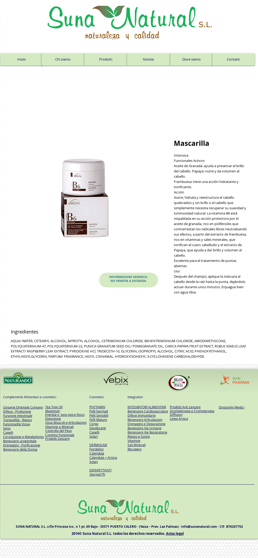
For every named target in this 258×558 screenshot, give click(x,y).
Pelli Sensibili (98, 415)
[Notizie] (148, 59)
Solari (93, 436)
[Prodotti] (105, 59)
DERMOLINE (98, 445)
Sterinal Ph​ (97, 474)
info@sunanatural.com (199, 526)
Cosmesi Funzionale (59, 435)
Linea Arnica (179, 418)
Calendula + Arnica (103, 457)
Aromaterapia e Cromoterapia (192, 411)
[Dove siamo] (191, 59)
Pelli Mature (98, 419)
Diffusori (176, 414)
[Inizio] (21, 59)
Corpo (93, 424)
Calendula (96, 453)
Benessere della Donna (20, 449)
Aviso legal (175, 533)
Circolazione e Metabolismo (23, 437)
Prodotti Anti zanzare (185, 407)
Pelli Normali (98, 411)
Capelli (94, 432)
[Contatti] (233, 59)
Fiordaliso (96, 449)
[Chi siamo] (63, 59)
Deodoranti (97, 428)
